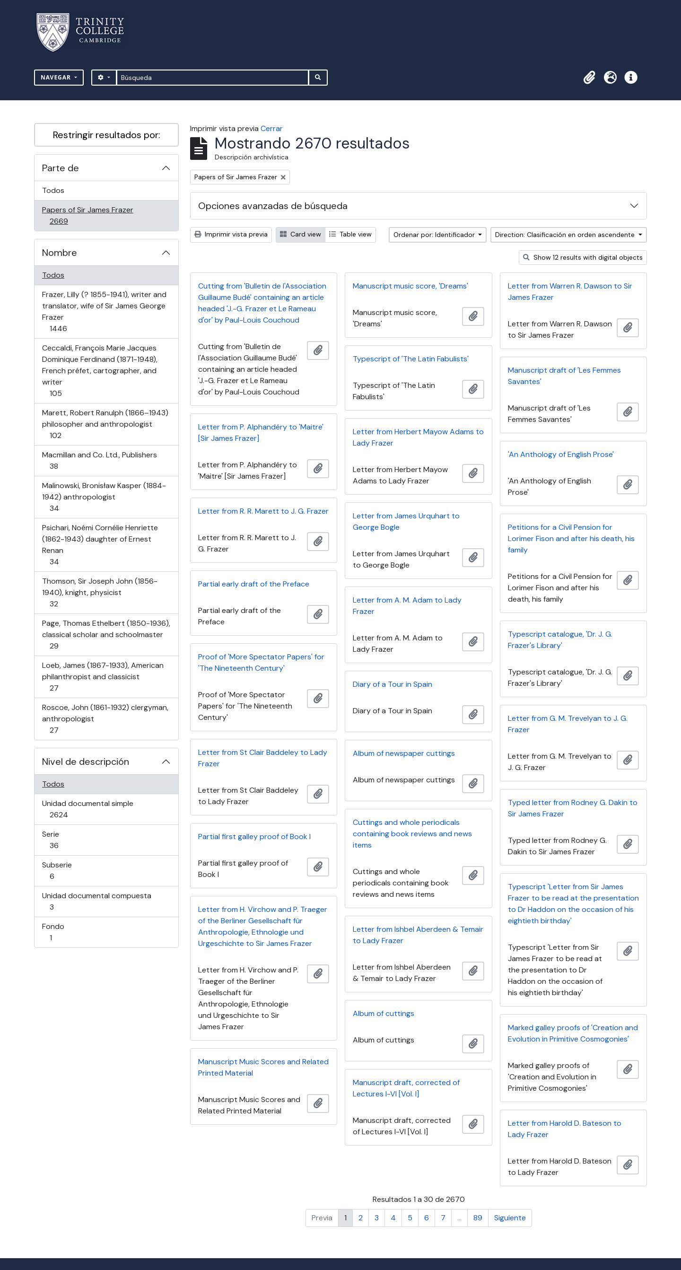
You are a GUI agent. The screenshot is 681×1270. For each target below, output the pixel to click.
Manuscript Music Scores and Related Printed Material (263, 1067)
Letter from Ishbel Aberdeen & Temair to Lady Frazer (418, 935)
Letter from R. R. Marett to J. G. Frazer (263, 511)
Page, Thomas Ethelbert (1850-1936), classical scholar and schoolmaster (106, 634)
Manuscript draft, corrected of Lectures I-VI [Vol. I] (406, 1088)
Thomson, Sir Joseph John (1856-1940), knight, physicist (99, 592)
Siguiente (510, 1218)
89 (477, 1218)
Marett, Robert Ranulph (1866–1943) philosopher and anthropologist (105, 424)
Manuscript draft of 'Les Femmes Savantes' (564, 375)
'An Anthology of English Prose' (561, 454)
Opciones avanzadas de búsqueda (273, 206)
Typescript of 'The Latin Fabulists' (411, 359)
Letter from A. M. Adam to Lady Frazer (407, 605)
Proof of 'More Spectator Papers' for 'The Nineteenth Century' (261, 662)
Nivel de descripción (85, 761)
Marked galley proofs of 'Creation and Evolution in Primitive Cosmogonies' (573, 1033)
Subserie (65, 870)
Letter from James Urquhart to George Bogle (406, 521)
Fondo (64, 932)
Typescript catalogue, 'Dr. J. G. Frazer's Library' (560, 639)
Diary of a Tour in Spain (392, 684)
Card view (300, 234)
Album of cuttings (383, 1013)
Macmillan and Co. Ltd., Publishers (99, 460)
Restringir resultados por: (106, 135)
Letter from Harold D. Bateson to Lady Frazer (564, 1128)
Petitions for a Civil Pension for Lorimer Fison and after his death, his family (571, 538)
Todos (53, 190)
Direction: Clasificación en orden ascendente (566, 234)
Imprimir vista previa (231, 234)
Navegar (57, 77)
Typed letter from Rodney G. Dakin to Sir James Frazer (572, 808)
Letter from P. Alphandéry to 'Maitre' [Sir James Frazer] (260, 432)
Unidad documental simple (87, 809)
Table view (350, 234)
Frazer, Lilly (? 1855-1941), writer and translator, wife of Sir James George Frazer (104, 311)
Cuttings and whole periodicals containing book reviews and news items (412, 833)
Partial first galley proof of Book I (254, 836)
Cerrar (272, 128)
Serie (67, 839)
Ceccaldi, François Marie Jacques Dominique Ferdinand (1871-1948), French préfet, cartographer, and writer (99, 370)
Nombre (59, 252)
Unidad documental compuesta (96, 901)
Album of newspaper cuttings (404, 753)
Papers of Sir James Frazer (87, 215)
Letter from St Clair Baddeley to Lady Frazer (262, 758)
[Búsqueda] (212, 78)
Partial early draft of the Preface (253, 584)
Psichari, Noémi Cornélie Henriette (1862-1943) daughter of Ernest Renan (100, 545)
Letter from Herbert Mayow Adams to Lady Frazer (418, 437)
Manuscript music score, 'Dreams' (410, 286)
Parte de (60, 168)
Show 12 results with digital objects (583, 257)
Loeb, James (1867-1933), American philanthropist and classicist (103, 676)
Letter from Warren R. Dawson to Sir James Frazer (570, 291)
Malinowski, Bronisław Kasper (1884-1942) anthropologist (104, 497)
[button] (589, 77)
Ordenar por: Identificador (435, 234)
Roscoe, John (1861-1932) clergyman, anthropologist (105, 718)
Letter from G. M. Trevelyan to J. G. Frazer (568, 724)
